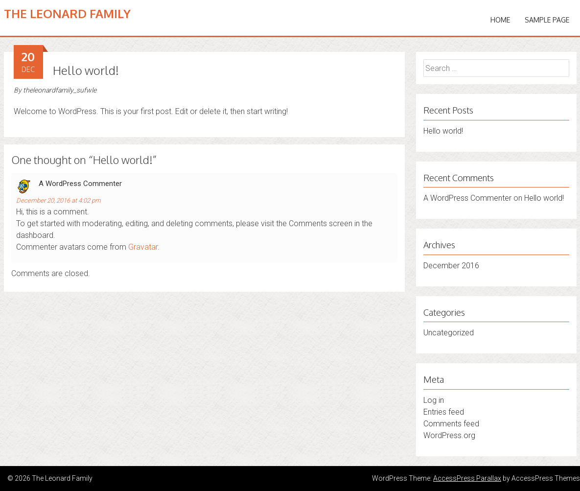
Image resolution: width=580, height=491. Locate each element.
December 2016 (451, 265)
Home (500, 20)
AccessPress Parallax (467, 478)
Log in (433, 400)
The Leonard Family (67, 13)
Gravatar (143, 247)
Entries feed (443, 412)
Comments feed (451, 423)
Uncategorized (448, 332)
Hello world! (443, 131)
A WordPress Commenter (80, 183)
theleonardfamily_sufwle (59, 90)
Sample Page (547, 20)
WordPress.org (449, 435)
